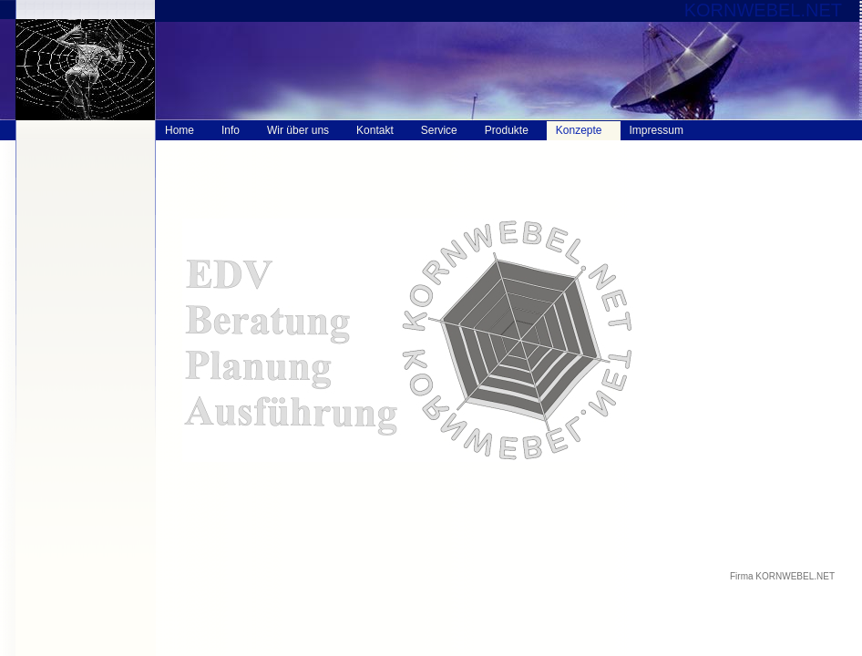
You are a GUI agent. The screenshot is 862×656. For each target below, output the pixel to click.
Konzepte (579, 130)
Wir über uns (298, 130)
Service (439, 130)
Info (230, 130)
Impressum (656, 130)
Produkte (506, 130)
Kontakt (375, 130)
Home (179, 130)
